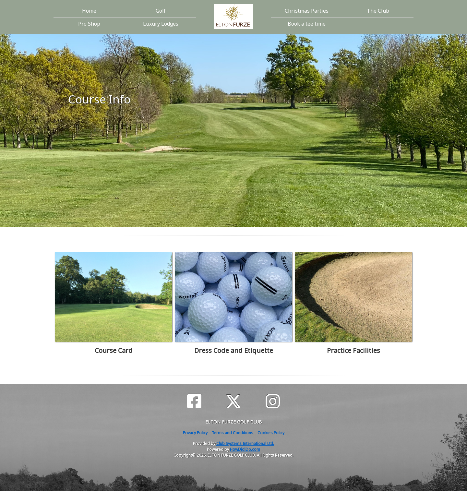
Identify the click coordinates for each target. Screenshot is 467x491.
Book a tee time (307, 23)
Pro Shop (89, 23)
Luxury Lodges (160, 23)
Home (89, 10)
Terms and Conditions (232, 433)
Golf (161, 10)
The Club (378, 10)
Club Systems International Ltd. (245, 443)
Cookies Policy (270, 433)
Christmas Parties (307, 10)
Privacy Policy (195, 433)
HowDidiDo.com (245, 449)
